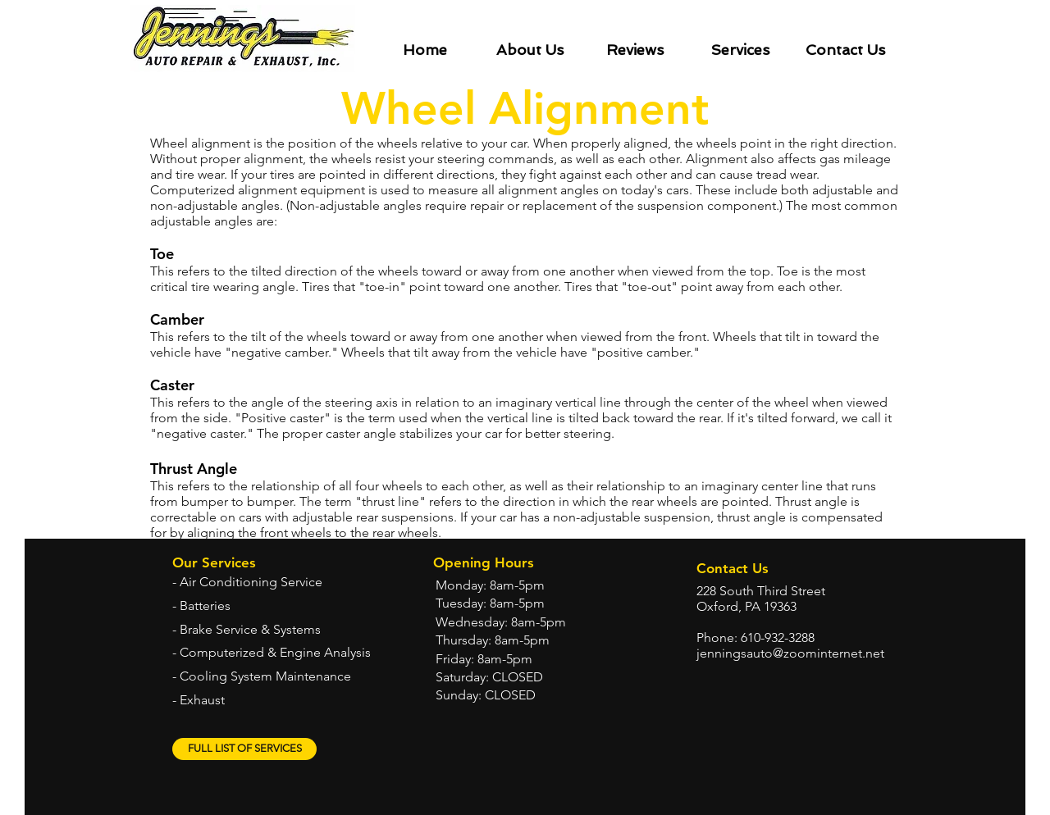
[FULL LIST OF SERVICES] (244, 749)
